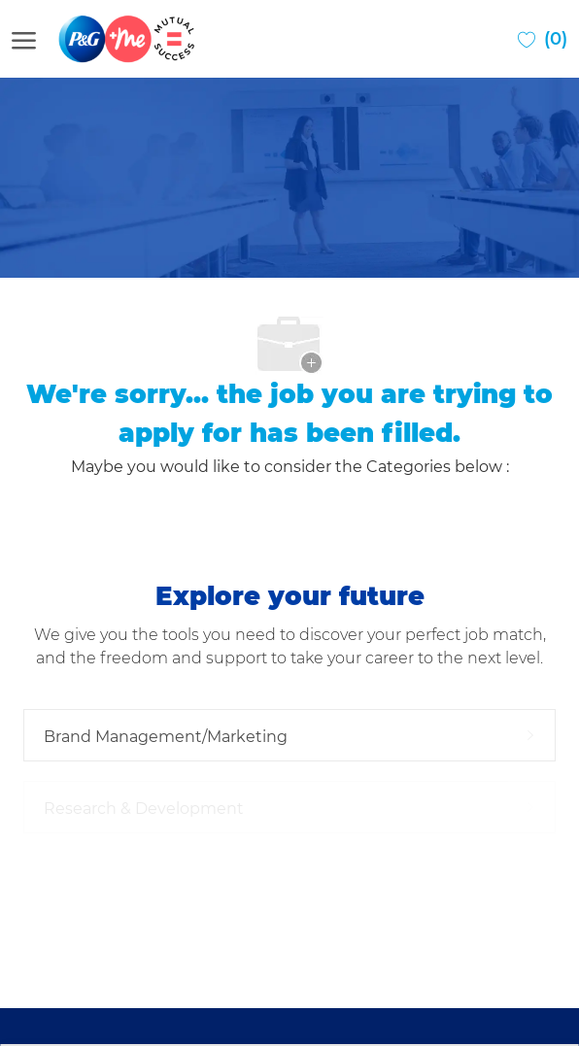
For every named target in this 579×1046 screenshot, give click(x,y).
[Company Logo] (128, 39)
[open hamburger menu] (24, 38)
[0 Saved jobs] (542, 39)
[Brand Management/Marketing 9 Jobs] (289, 735)
